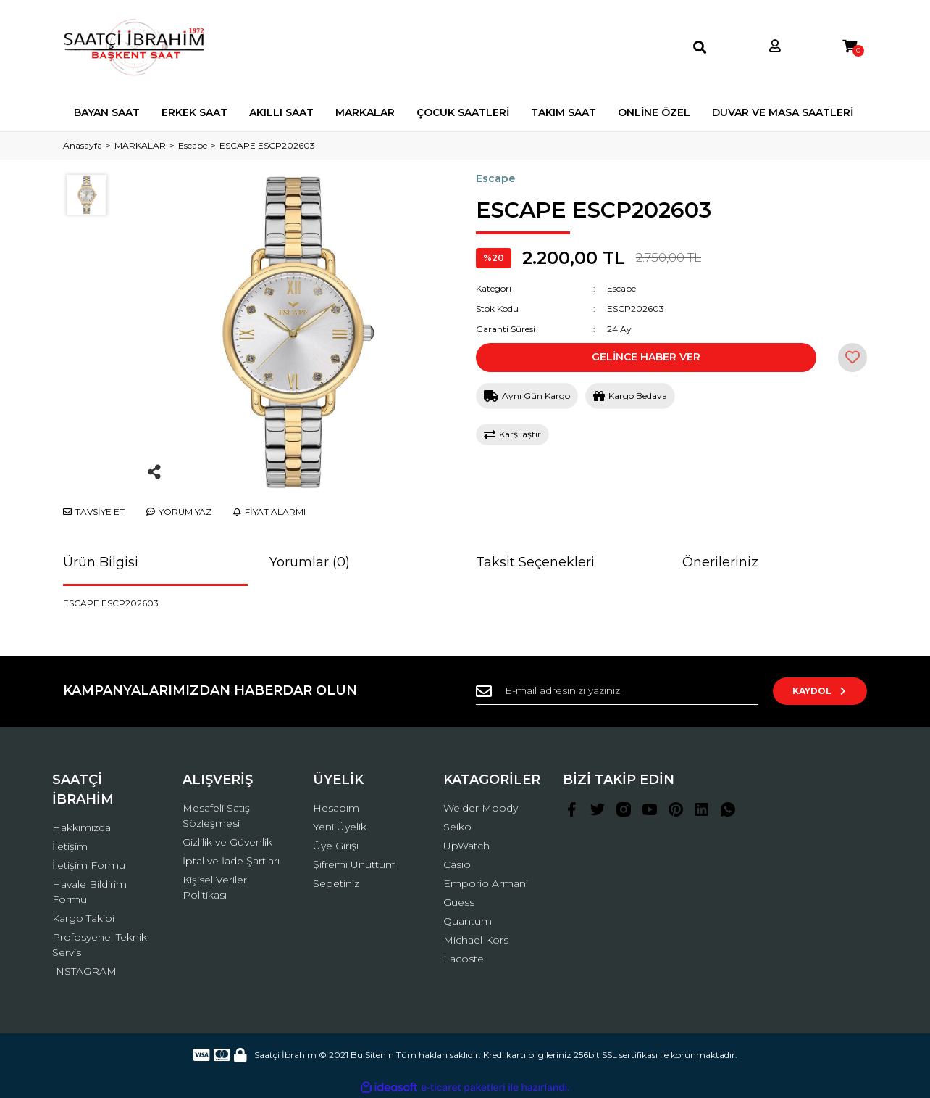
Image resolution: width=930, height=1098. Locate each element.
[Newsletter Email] (617, 691)
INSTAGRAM (84, 971)
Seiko (457, 826)
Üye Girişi (336, 845)
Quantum (467, 921)
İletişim (70, 846)
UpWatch (466, 845)
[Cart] (849, 47)
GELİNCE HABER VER (646, 356)
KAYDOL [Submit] (820, 690)
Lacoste (463, 958)
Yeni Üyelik (339, 826)
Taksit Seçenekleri (535, 562)
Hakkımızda (81, 827)
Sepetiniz (336, 883)
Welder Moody (480, 807)
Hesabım (336, 807)
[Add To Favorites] (852, 357)
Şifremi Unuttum (354, 864)
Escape (495, 178)
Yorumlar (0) (309, 562)
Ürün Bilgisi (100, 562)
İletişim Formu (88, 865)
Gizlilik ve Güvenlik (227, 842)
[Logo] (134, 47)
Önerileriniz (720, 562)
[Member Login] (775, 47)
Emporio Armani (485, 883)
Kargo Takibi (83, 918)
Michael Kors (475, 939)
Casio (457, 864)
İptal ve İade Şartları (231, 860)
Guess (458, 902)
